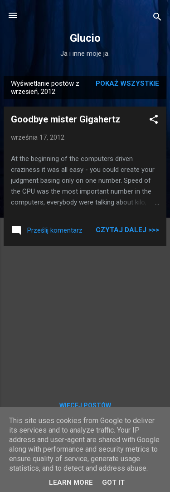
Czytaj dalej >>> (127, 230)
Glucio (85, 38)
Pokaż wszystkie (127, 83)
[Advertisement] (85, 316)
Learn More (71, 482)
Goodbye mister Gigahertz (65, 119)
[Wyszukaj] (157, 18)
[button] (153, 121)
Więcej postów (85, 405)
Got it (113, 482)
